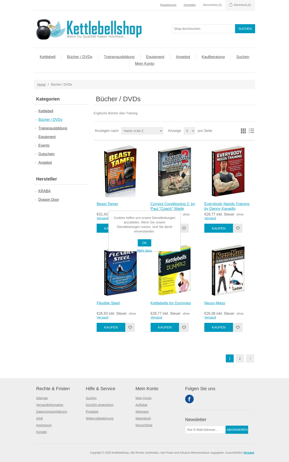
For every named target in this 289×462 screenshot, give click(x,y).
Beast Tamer (107, 204)
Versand (102, 218)
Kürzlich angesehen (100, 405)
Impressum (44, 425)
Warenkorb (143, 418)
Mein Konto (144, 63)
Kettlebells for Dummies (171, 303)
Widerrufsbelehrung (99, 418)
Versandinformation (49, 405)
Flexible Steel (108, 303)
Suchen (242, 57)
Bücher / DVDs (79, 57)
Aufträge (141, 405)
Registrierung (168, 5)
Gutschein (46, 154)
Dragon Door (48, 200)
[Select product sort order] (142, 130)
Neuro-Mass (214, 303)
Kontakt (41, 432)
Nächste (250, 358)
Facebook (189, 399)
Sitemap (42, 398)
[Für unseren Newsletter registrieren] (205, 430)
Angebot (183, 57)
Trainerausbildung (119, 57)
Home (41, 84)
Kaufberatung (213, 57)
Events (43, 145)
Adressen (142, 411)
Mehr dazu (144, 250)
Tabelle (243, 130)
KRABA (44, 191)
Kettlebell (48, 57)
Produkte (92, 411)
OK (144, 243)
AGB (39, 418)
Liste (251, 130)
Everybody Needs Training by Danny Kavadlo (226, 206)
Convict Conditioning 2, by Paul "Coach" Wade (173, 206)
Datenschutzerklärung (51, 411)
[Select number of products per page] (189, 130)
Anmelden (190, 5)
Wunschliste (143, 425)
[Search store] (203, 28)
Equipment (155, 57)
